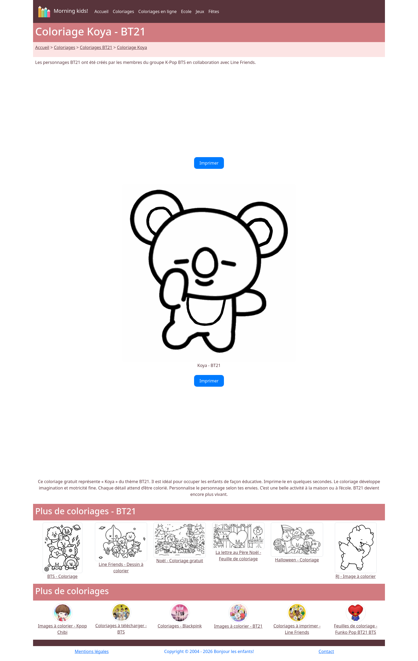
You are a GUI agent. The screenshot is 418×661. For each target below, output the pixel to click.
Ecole (186, 11)
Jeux (200, 11)
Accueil (101, 11)
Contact (326, 651)
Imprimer (209, 163)
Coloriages (123, 11)
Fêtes (213, 11)
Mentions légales (92, 651)
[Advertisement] (209, 111)
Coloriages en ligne (157, 11)
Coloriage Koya (132, 47)
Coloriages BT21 (96, 47)
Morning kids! (62, 11)
